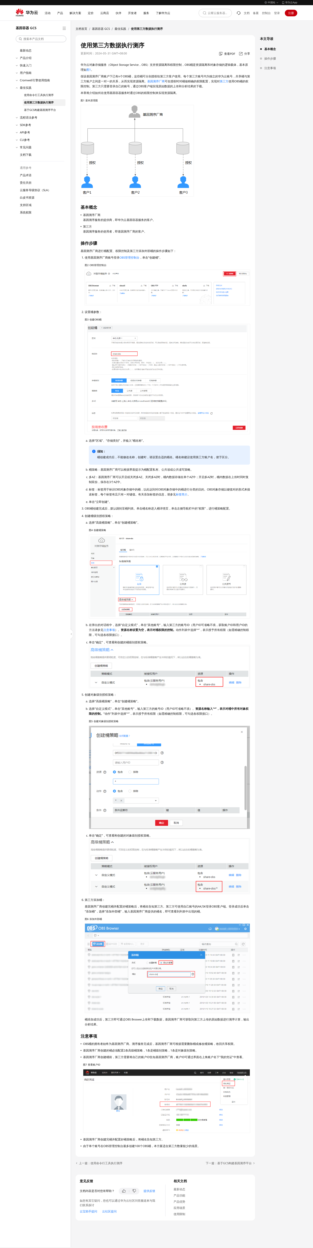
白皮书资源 (27, 197)
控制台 (266, 13)
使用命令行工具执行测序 (39, 95)
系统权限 (25, 212)
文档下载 (25, 154)
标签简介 (181, 494)
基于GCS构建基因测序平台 (40, 109)
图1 (88, 69)
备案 (256, 13)
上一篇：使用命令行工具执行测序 (100, 1163)
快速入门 (25, 65)
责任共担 (25, 182)
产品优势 (179, 1201)
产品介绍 (25, 58)
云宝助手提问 (88, 1211)
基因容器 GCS (101, 28)
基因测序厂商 (156, 81)
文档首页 (81, 28)
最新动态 (25, 50)
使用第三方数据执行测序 (39, 102)
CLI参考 (25, 139)
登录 (277, 13)
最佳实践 (25, 87)
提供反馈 (149, 1191)
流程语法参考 (28, 117)
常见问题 (25, 147)
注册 (291, 13)
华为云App (291, 2)
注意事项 (270, 68)
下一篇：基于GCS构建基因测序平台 (229, 1163)
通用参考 (25, 167)
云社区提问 (109, 1211)
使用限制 (179, 1214)
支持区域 (25, 205)
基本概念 (270, 49)
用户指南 (25, 72)
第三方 (224, 81)
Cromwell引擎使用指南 (35, 80)
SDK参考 (25, 125)
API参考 (25, 132)
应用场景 (179, 1208)
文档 (247, 13)
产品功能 (179, 1195)
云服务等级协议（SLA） (35, 190)
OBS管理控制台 (129, 257)
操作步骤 (270, 58)
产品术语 (25, 175)
